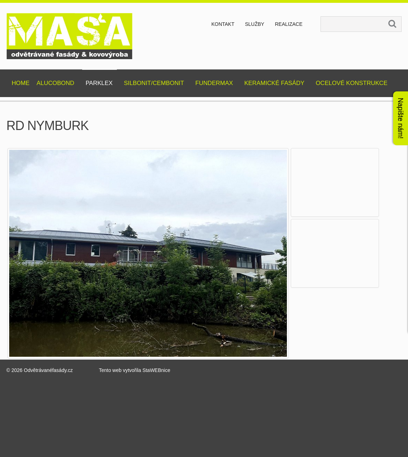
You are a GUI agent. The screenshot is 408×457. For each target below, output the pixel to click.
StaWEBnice (156, 370)
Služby (254, 24)
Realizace (288, 24)
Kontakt (222, 24)
